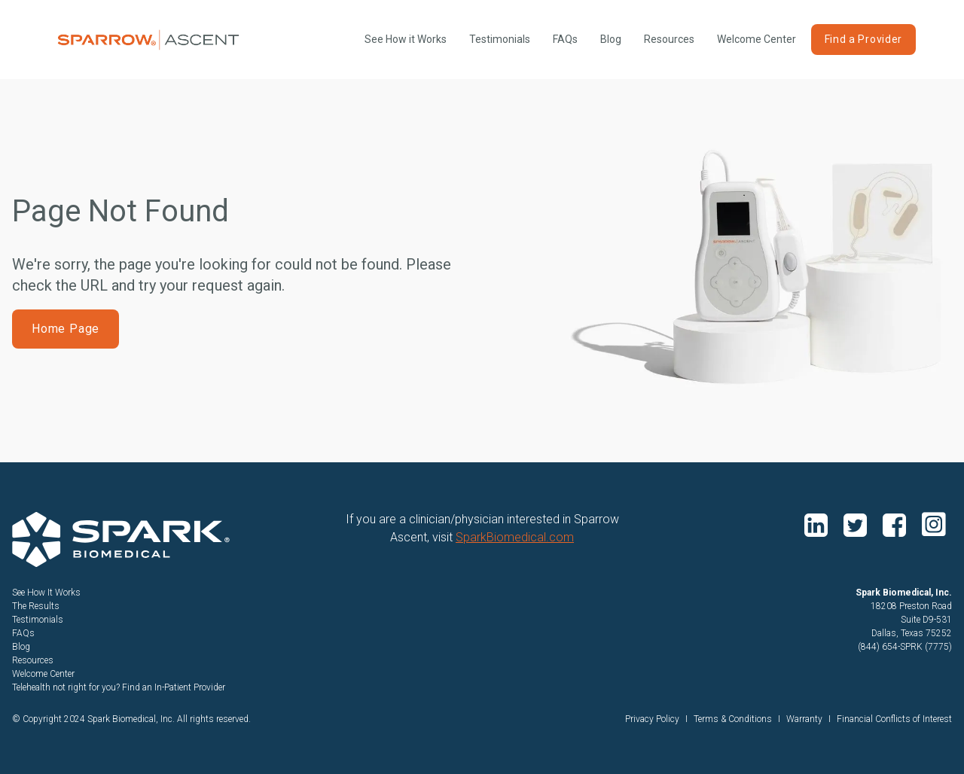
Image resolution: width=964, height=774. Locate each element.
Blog (610, 39)
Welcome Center (756, 39)
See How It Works (46, 592)
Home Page (65, 328)
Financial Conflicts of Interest (894, 719)
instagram (934, 524)
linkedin (817, 524)
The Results (35, 606)
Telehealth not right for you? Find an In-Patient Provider (118, 687)
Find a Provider (864, 39)
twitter (857, 524)
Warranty (804, 719)
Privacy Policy (652, 719)
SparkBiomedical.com (515, 537)
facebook (896, 524)
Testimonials (499, 39)
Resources (669, 39)
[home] (148, 40)
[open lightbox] (405, 39)
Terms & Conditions (733, 719)
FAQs (565, 39)
